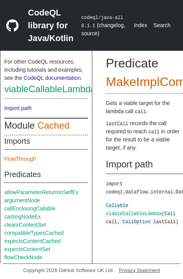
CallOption (136, 221)
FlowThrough (20, 159)
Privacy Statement (139, 270)
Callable (117, 205)
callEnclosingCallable (29, 208)
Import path (18, 108)
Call (170, 213)
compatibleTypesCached (34, 233)
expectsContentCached (32, 241)
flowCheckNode (23, 257)
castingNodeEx (22, 217)
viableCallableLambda (50, 89)
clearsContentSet (25, 225)
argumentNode (22, 200)
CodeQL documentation (52, 78)
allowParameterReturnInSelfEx (41, 192)
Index (140, 25)
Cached (53, 125)
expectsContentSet (27, 249)
